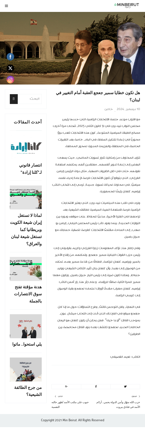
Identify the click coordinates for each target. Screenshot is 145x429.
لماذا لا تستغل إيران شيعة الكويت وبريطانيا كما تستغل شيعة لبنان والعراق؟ (26, 230)
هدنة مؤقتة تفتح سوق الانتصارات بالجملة (28, 295)
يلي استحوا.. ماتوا (27, 346)
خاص (109, 109)
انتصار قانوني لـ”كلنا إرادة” (30, 169)
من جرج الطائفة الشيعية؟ (28, 394)
